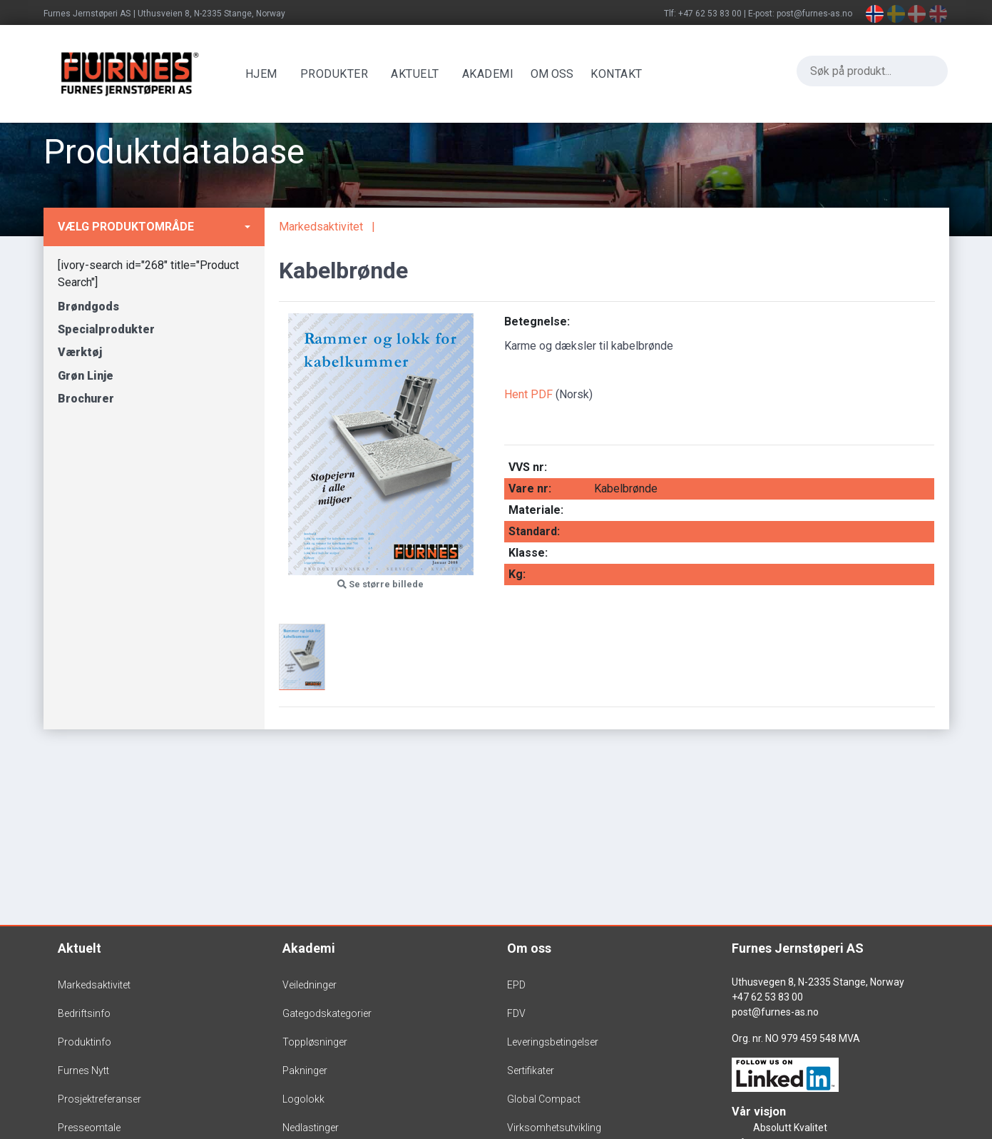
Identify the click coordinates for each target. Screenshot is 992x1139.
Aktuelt (416, 74)
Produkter (335, 74)
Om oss (529, 948)
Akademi (489, 74)
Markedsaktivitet (321, 226)
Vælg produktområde (126, 226)
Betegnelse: (537, 321)
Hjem (262, 74)
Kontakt (618, 74)
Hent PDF (528, 394)
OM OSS (553, 74)
